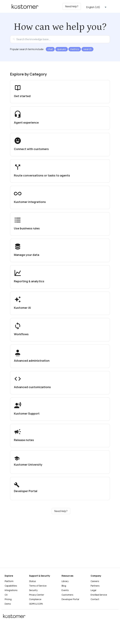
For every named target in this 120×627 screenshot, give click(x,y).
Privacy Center (36, 594)
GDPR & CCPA (36, 603)
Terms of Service (38, 585)
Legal (93, 590)
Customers (67, 594)
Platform (9, 581)
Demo (8, 603)
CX (6, 594)
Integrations (11, 590)
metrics (74, 49)
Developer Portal (70, 599)
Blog (64, 585)
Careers (95, 581)
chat (50, 49)
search (87, 49)
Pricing (8, 599)
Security (33, 590)
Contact (95, 599)
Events (65, 590)
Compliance (35, 599)
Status (32, 581)
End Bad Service (99, 594)
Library (65, 581)
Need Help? (61, 511)
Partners (95, 585)
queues (61, 49)
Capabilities (11, 585)
